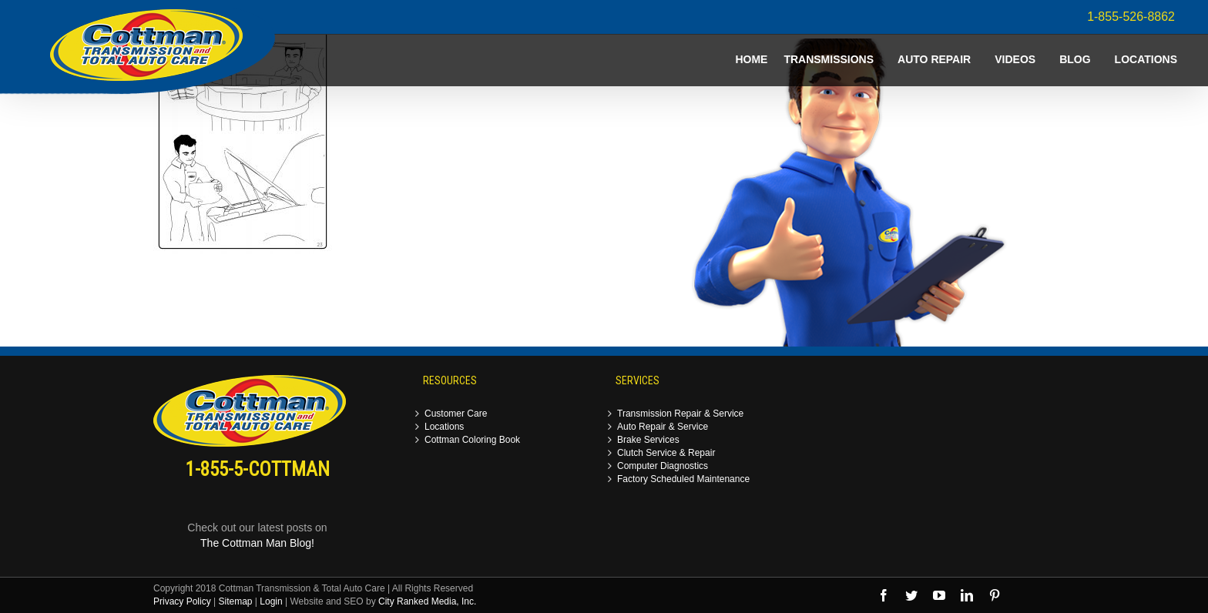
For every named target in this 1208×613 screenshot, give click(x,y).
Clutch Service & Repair (666, 453)
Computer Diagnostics (662, 466)
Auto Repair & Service (662, 427)
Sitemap (235, 601)
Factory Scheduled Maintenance (683, 479)
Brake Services (648, 440)
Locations (444, 427)
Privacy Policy (182, 601)
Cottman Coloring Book (472, 440)
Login (271, 601)
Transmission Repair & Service (680, 414)
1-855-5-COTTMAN (258, 469)
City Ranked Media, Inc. (427, 601)
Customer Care (455, 414)
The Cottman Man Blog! (257, 543)
